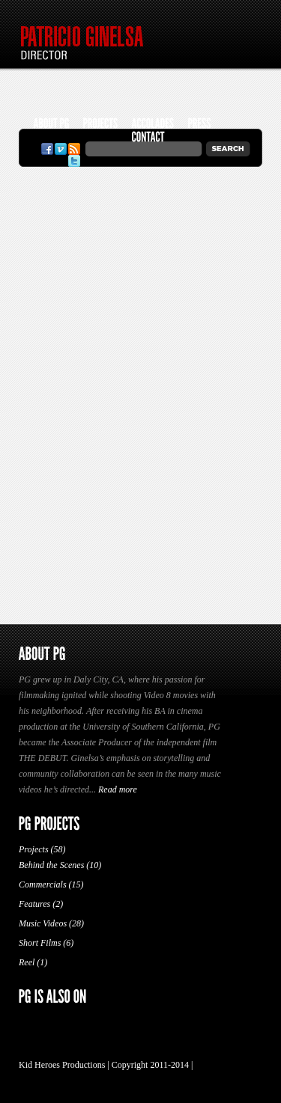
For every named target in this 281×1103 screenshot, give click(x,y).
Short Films (40, 943)
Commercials (43, 884)
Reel (26, 962)
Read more (117, 789)
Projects (34, 849)
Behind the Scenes (51, 865)
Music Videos (43, 923)
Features (34, 904)
